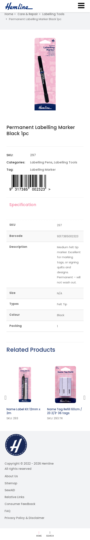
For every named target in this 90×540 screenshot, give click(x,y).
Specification (22, 204)
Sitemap (11, 483)
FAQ (7, 511)
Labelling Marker (43, 169)
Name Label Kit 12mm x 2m (23, 411)
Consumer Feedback (20, 504)
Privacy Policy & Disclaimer (24, 518)
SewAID (10, 490)
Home (9, 14)
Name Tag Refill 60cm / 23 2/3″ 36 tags (64, 411)
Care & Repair (28, 14)
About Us (11, 476)
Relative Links (14, 497)
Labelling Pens (41, 162)
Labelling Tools (53, 14)
